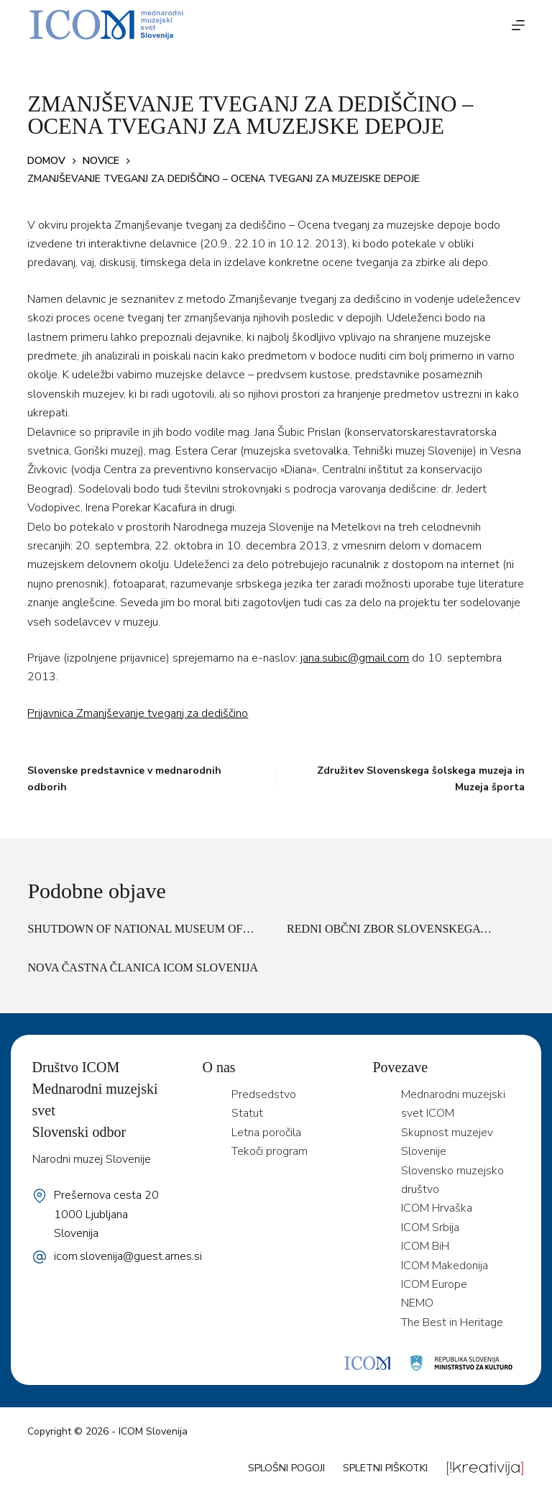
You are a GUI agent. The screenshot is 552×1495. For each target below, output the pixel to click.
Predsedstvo (263, 1094)
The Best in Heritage (452, 1322)
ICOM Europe (434, 1284)
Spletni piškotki (385, 1468)
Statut (247, 1113)
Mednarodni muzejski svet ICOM (453, 1104)
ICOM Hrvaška (436, 1208)
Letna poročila (266, 1132)
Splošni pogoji (286, 1468)
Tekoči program (269, 1151)
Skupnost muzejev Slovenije (447, 1142)
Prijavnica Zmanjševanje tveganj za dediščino (137, 713)
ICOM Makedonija (444, 1266)
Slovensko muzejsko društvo (452, 1180)
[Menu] (518, 25)
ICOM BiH (425, 1246)
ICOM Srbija (430, 1227)
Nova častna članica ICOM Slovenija (142, 967)
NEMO (417, 1303)
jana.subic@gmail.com (354, 658)
